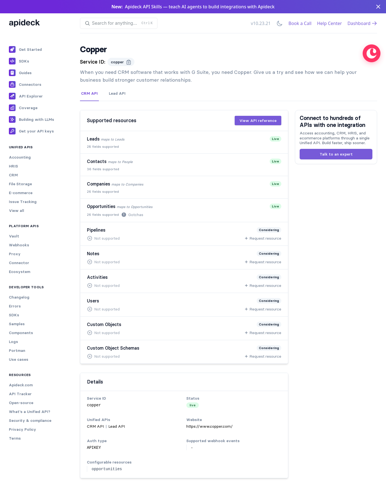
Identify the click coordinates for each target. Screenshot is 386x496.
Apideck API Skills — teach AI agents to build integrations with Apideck (200, 7)
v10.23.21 (261, 23)
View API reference (258, 120)
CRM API (89, 93)
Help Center (329, 23)
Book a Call (300, 23)
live (192, 405)
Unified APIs (21, 147)
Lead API (117, 93)
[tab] (89, 93)
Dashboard (362, 23)
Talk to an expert (336, 154)
